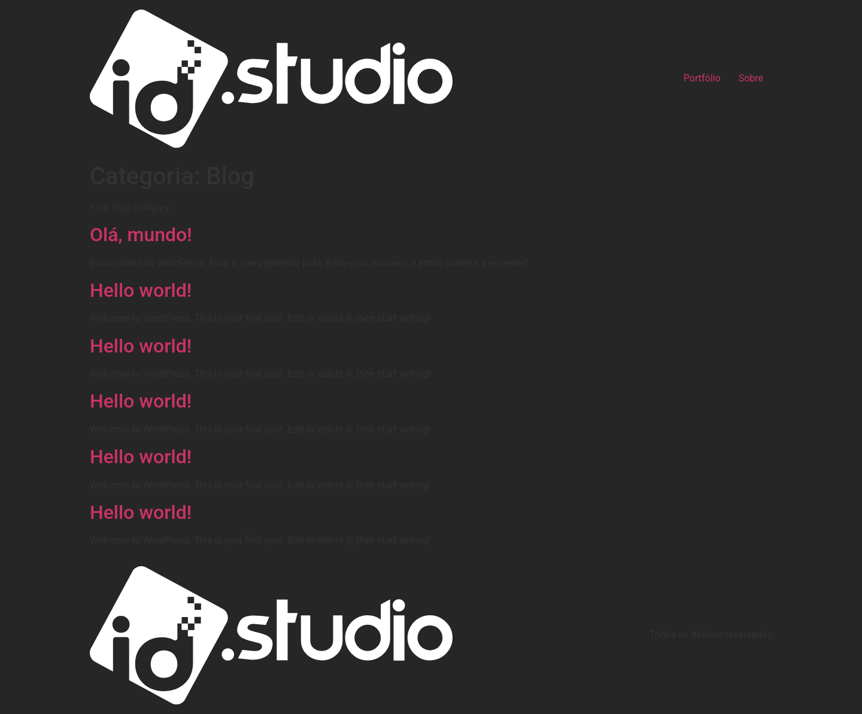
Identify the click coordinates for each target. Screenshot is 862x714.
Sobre (751, 78)
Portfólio (702, 78)
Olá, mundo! (141, 234)
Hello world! (141, 290)
